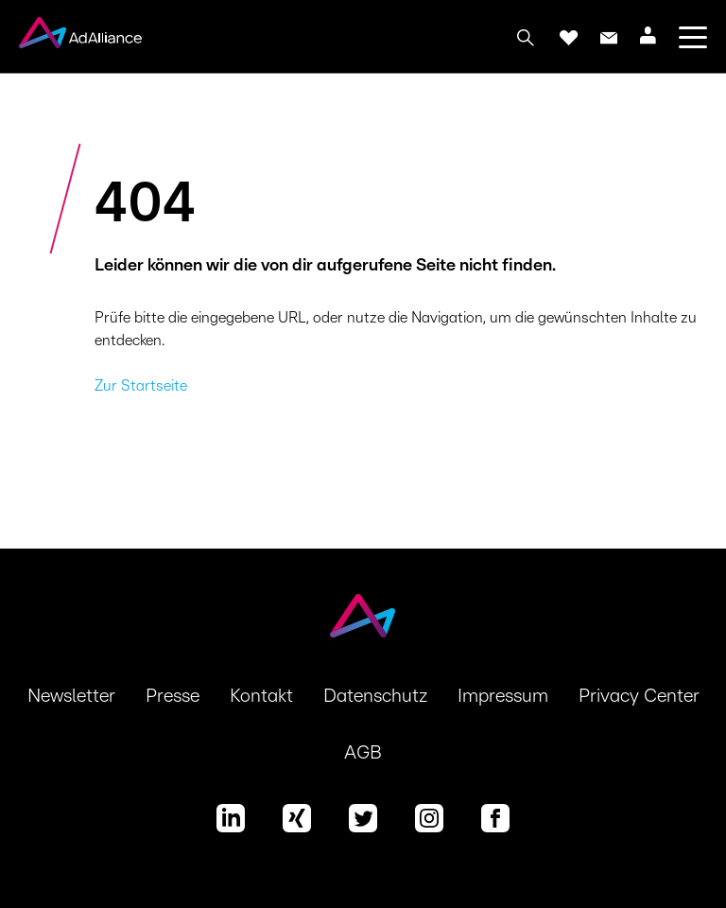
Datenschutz (375, 696)
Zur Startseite (141, 385)
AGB (363, 752)
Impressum (503, 696)
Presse (172, 696)
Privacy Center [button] (639, 696)
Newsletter (71, 696)
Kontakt (261, 696)
